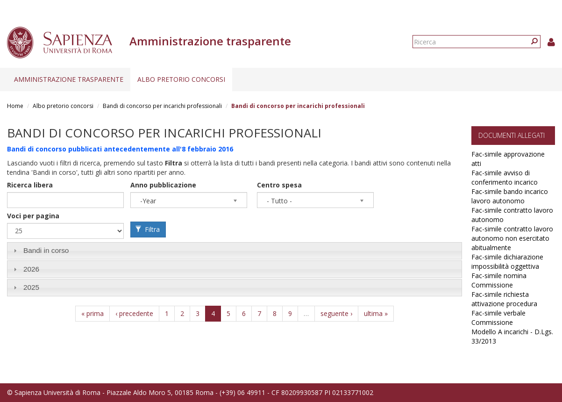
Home (15, 106)
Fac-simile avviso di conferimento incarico (504, 177)
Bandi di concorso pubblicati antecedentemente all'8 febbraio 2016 (120, 148)
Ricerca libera (30, 184)
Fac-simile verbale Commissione (498, 318)
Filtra (147, 229)
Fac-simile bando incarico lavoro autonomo (509, 196)
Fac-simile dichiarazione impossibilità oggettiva (507, 261)
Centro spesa (279, 184)
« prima (92, 313)
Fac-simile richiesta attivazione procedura (504, 299)
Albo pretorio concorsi (181, 79)
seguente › (336, 313)
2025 (31, 287)
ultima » (376, 313)
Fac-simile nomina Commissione (498, 280)
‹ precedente (134, 313)
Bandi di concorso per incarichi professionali (162, 106)
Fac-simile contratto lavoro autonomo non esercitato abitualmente (512, 238)
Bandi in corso (46, 250)
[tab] (234, 250)
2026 (31, 269)
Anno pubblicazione (163, 184)
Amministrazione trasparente (68, 79)
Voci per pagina (33, 215)
